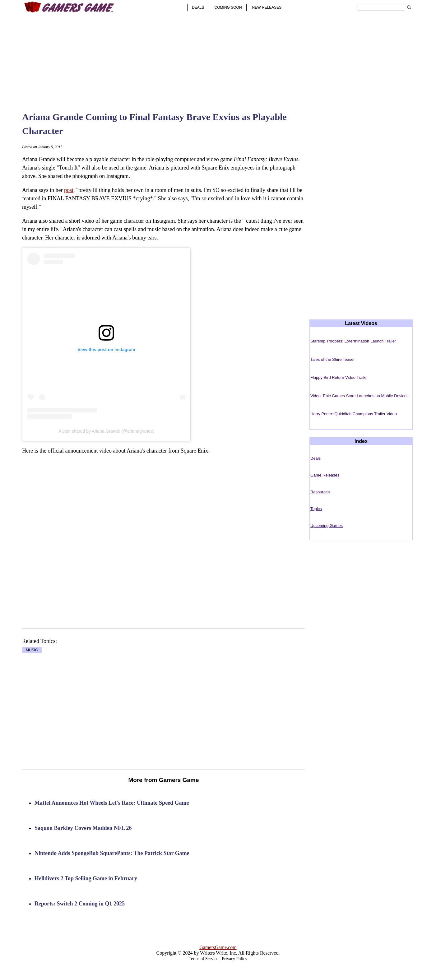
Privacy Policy (234, 958)
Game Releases (324, 475)
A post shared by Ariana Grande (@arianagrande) (106, 431)
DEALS (198, 7)
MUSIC (32, 650)
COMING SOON (228, 7)
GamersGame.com (218, 947)
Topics (316, 508)
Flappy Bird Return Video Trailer (339, 377)
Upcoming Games (326, 525)
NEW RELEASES (267, 7)
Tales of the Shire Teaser (332, 359)
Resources (320, 492)
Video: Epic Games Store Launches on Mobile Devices (359, 395)
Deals (315, 458)
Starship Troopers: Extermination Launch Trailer (353, 341)
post (68, 190)
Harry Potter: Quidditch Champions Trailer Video (353, 414)
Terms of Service (203, 958)
